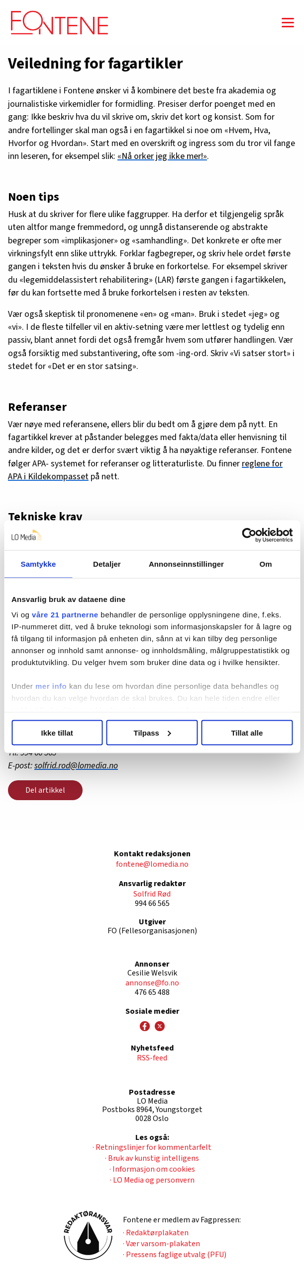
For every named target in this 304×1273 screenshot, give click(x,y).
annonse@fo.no (152, 982)
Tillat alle (247, 732)
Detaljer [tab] (107, 563)
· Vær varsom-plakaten (161, 1243)
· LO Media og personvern (152, 1180)
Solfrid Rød (152, 894)
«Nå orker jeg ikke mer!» (162, 156)
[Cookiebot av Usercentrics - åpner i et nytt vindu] (249, 534)
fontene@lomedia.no (152, 864)
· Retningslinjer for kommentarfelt (152, 1147)
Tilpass (152, 732)
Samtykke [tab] (38, 563)
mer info (51, 686)
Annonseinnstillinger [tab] (186, 563)
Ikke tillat (57, 732)
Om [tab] (265, 563)
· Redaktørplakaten (156, 1232)
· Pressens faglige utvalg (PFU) (174, 1254)
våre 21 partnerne (65, 614)
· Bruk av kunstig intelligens (152, 1158)
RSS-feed (152, 1057)
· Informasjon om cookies (152, 1169)
